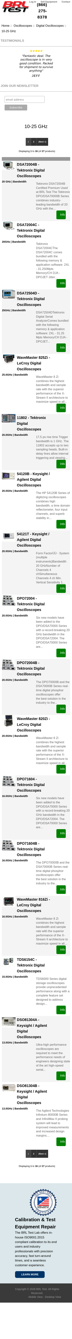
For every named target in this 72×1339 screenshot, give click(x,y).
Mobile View (35, 1296)
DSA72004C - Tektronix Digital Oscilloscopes (31, 230)
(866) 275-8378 (42, 10)
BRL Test (41, 1289)
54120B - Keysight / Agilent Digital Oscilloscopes (33, 479)
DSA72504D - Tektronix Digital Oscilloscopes (31, 298)
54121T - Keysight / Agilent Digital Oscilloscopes (33, 539)
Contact (66, 2)
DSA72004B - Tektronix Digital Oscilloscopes (31, 170)
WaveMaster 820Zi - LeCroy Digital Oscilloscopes (33, 724)
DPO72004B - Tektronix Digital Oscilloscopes (31, 668)
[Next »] (42, 142)
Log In (32, 2)
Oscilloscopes (23, 25)
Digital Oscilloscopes (50, 25)
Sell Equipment (49, 2)
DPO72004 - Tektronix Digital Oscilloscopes (31, 604)
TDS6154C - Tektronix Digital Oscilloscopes (31, 965)
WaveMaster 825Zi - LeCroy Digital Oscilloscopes (33, 363)
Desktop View (53, 1296)
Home (5, 25)
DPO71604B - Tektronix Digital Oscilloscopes (31, 849)
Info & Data (63, 214)
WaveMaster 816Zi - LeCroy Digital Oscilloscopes (33, 905)
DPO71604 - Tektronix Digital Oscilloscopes (31, 784)
